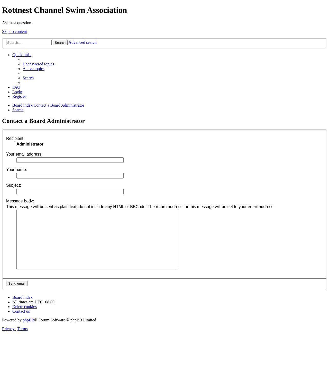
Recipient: (15, 138)
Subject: (13, 185)
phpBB (28, 331)
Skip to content (14, 31)
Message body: (20, 201)
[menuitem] (38, 64)
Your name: (16, 169)
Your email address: (24, 154)
